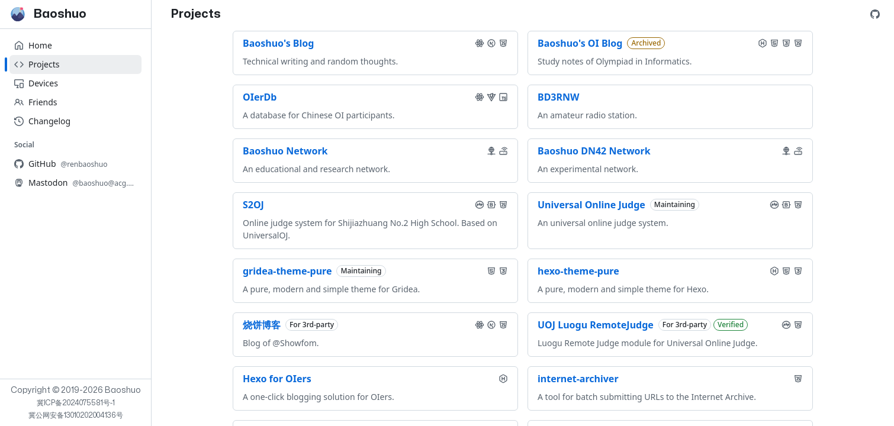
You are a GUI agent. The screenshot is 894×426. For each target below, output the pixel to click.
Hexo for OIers (277, 378)
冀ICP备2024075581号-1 (76, 402)
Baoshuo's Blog (278, 43)
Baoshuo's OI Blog (580, 43)
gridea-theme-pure (287, 270)
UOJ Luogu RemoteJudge (596, 324)
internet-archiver (578, 378)
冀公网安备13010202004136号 (75, 415)
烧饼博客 (262, 324)
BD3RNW (558, 97)
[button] (479, 43)
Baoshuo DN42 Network (594, 150)
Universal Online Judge (591, 204)
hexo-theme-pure (578, 270)
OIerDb (259, 97)
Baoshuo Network (285, 150)
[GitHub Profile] (875, 14)
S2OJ (253, 204)
